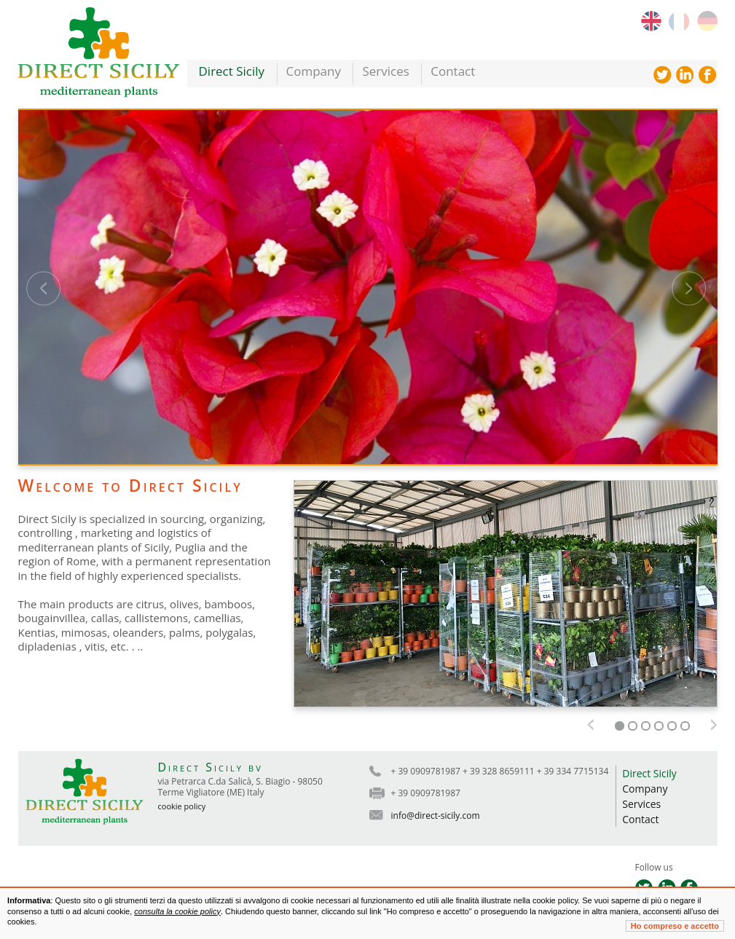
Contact (453, 71)
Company (313, 71)
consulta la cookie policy (177, 911)
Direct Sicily (232, 71)
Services (385, 71)
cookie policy (182, 806)
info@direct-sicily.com (435, 815)
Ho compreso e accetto (675, 926)
